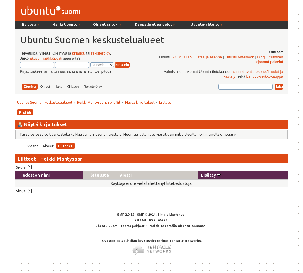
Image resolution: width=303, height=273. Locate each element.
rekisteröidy (100, 53)
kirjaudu (78, 53)
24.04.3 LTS (182, 57)
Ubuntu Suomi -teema (113, 226)
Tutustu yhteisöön (239, 57)
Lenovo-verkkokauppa (264, 76)
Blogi (261, 57)
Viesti (125, 175)
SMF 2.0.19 (125, 214)
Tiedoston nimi (34, 175)
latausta (100, 175)
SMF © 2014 (146, 214)
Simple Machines (170, 214)
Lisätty (211, 175)
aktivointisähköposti (46, 58)
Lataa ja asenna (208, 57)
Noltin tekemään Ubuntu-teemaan (177, 226)
